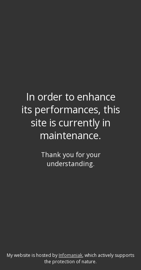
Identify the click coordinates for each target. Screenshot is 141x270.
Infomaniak (70, 255)
